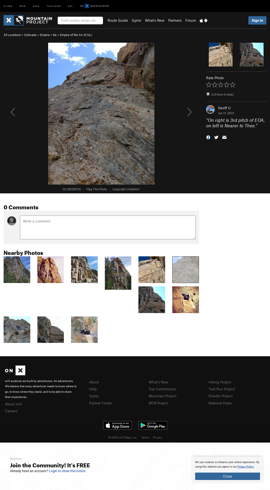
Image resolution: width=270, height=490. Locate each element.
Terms (145, 437)
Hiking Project (220, 382)
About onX (13, 404)
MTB (23, 5)
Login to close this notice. (67, 471)
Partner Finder (100, 403)
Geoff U (224, 108)
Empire (45, 35)
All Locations (12, 35)
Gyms (136, 20)
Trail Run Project (222, 389)
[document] (227, 470)
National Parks (220, 403)
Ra (54, 35)
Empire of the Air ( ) (76, 35)
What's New (154, 20)
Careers (11, 411)
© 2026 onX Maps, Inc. (122, 437)
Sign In (257, 20)
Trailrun (54, 5)
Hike (36, 5)
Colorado (30, 35)
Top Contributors (162, 389)
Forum (190, 20)
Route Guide (117, 20)
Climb (8, 5)
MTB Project (158, 403)
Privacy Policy (245, 466)
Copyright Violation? (126, 189)
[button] (208, 136)
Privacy (157, 437)
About (94, 382)
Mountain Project (162, 396)
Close (227, 476)
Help (93, 389)
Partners (175, 20)
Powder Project (221, 396)
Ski (70, 5)
